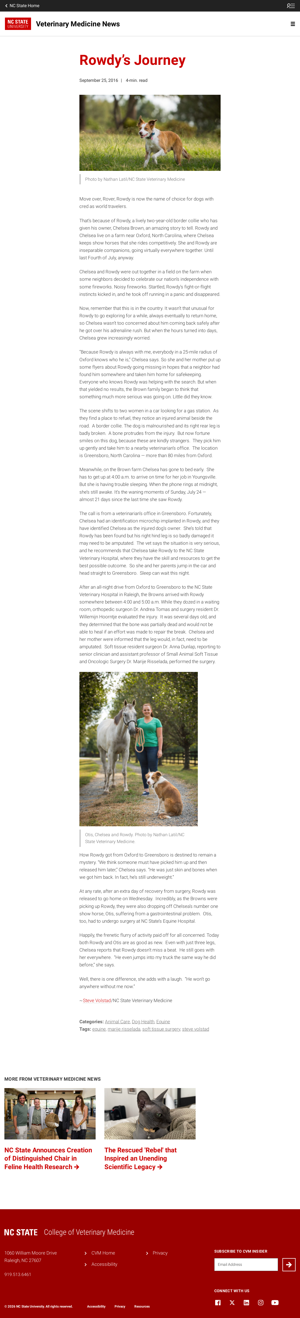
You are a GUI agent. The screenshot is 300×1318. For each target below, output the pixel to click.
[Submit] (289, 1264)
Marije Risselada (124, 1029)
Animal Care (117, 1021)
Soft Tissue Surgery (161, 1029)
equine (99, 1029)
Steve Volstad (97, 1000)
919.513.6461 (17, 1274)
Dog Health (143, 1021)
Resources (142, 1306)
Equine (163, 1021)
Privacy (160, 1253)
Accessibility (104, 1264)
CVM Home (103, 1253)
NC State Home (21, 6)
